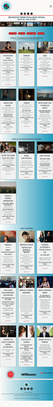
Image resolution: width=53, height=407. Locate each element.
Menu (51, 5)
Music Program (31, 33)
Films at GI (21, 33)
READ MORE (8, 84)
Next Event (40, 33)
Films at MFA (13, 33)
